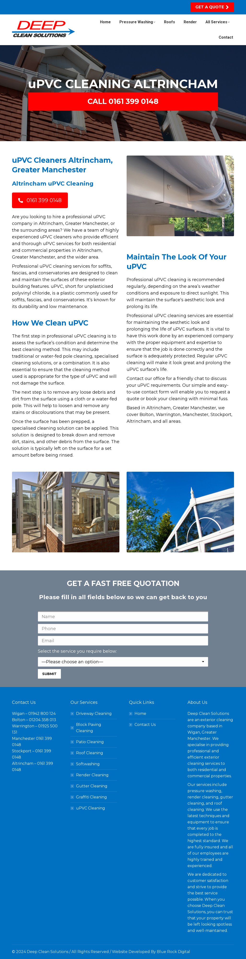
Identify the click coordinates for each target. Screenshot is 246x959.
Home (140, 713)
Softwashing (88, 764)
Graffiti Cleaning (91, 797)
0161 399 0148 (40, 200)
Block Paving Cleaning (88, 727)
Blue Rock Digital (173, 951)
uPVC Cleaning (90, 808)
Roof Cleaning (89, 753)
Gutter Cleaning (91, 786)
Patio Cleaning (90, 742)
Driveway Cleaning (94, 713)
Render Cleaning (92, 775)
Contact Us (145, 724)
